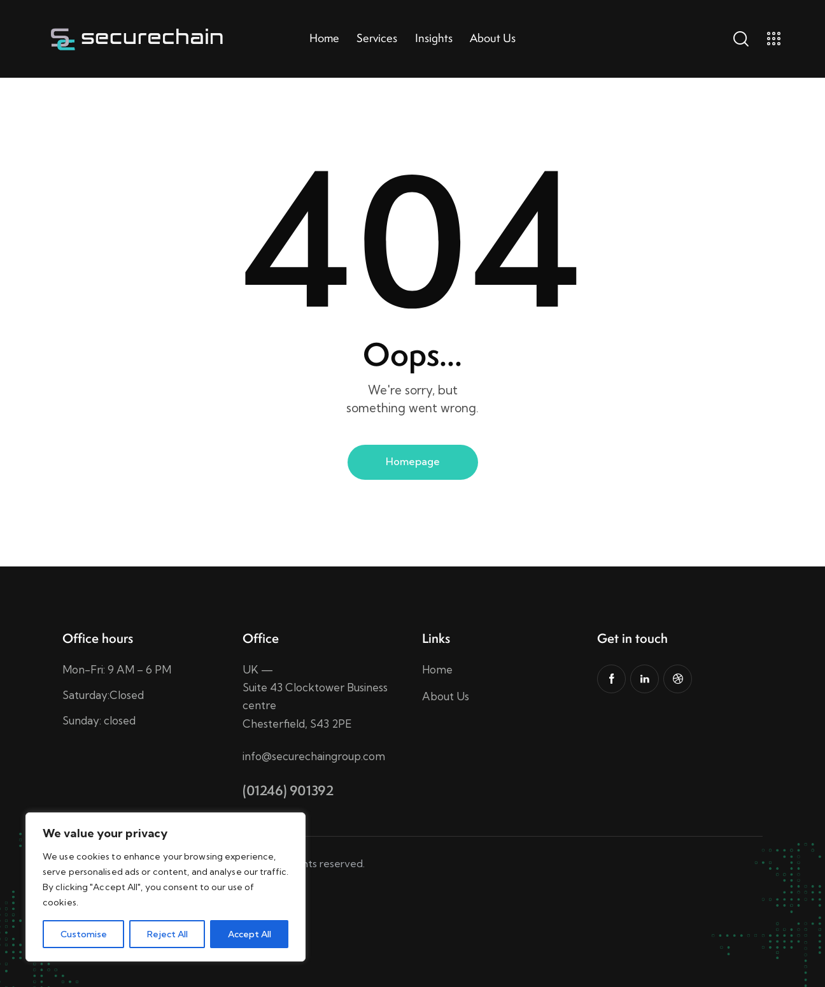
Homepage (413, 461)
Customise (83, 934)
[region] (165, 887)
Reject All (167, 934)
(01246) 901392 (288, 790)
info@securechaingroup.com (314, 756)
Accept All (249, 934)
